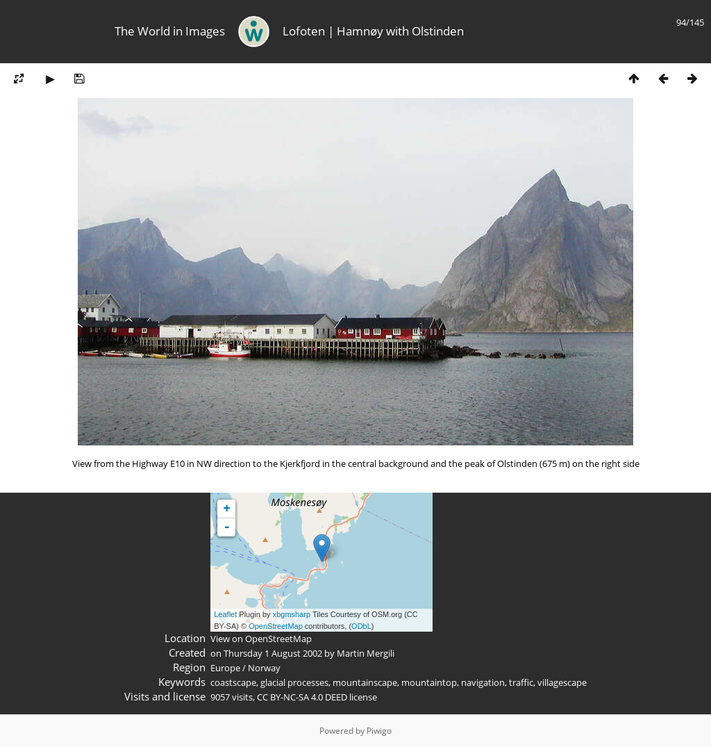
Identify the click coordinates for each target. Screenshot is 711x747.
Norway (264, 668)
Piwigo (379, 731)
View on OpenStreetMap (261, 638)
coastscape (233, 682)
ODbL (361, 626)
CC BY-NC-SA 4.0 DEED (302, 697)
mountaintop (429, 682)
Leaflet (225, 614)
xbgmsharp (291, 614)
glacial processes (294, 682)
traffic (521, 682)
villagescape (562, 682)
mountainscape (365, 682)
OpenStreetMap (276, 626)
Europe (225, 668)
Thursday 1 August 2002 (273, 653)
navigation (483, 682)
